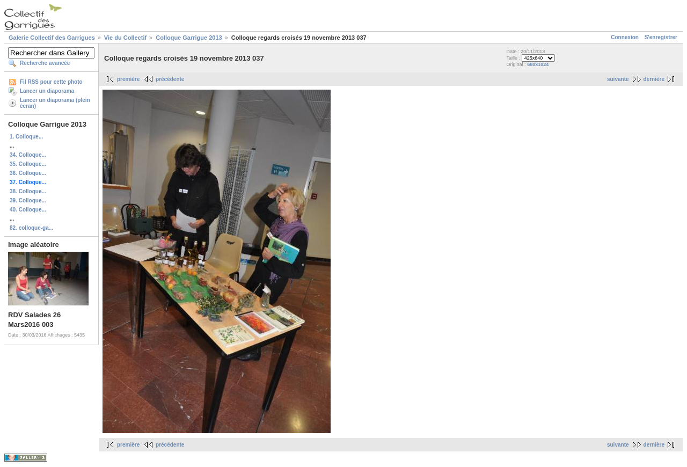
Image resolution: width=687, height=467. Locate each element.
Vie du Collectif (125, 37)
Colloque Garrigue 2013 (189, 37)
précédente (170, 79)
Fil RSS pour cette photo (51, 82)
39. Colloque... (28, 200)
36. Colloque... (28, 173)
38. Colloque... (28, 191)
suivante (618, 79)
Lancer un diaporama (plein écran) (55, 103)
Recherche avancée (45, 63)
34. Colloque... (28, 155)
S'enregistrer (661, 37)
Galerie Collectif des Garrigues (52, 37)
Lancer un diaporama (47, 91)
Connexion (625, 37)
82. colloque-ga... (31, 228)
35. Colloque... (28, 164)
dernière (654, 79)
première (128, 79)
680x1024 (538, 64)
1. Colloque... (26, 137)
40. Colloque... (28, 210)
